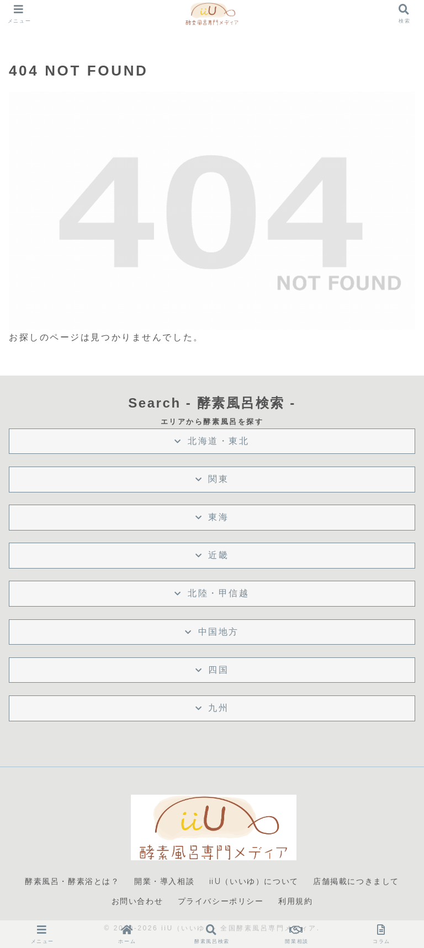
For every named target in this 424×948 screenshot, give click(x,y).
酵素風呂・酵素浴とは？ (72, 881)
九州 (218, 708)
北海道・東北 (218, 441)
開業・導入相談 (164, 881)
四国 (218, 669)
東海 (218, 517)
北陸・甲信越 (218, 593)
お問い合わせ (137, 901)
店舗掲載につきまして (356, 881)
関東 (218, 479)
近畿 (218, 555)
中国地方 (218, 631)
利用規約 (295, 901)
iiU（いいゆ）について (254, 881)
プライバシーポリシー (221, 901)
